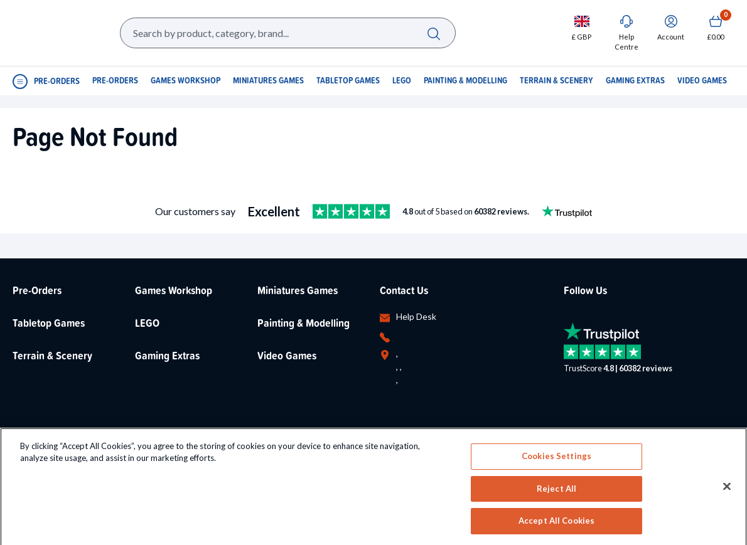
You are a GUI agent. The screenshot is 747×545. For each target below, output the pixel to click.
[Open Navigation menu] (46, 80)
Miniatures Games (297, 290)
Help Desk (416, 316)
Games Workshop (173, 290)
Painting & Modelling (303, 323)
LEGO (147, 323)
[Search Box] (288, 33)
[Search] (434, 33)
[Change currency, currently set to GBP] (581, 27)
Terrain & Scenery (52, 355)
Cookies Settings (556, 503)
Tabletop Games (49, 323)
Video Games (286, 355)
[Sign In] (671, 27)
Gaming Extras (167, 355)
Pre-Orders (37, 290)
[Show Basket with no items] (715, 27)
